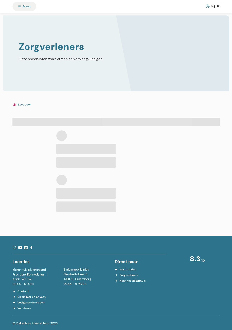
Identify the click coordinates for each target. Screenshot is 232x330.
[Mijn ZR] (213, 6)
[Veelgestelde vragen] (28, 302)
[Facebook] (31, 247)
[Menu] (24, 6)
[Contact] (20, 291)
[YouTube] (20, 247)
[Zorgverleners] (126, 275)
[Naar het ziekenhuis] (130, 281)
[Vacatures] (21, 308)
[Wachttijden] (125, 269)
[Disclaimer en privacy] (29, 297)
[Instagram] (14, 247)
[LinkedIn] (26, 247)
